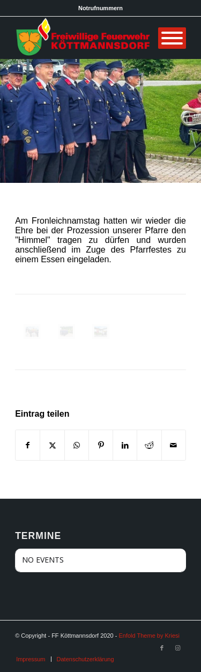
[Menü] (172, 38)
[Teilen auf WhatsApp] (76, 445)
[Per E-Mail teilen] (173, 445)
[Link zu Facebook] (162, 648)
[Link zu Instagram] (178, 648)
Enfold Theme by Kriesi (149, 635)
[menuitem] (30, 659)
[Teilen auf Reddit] (149, 445)
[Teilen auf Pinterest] (101, 445)
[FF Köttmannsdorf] (83, 37)
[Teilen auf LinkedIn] (125, 445)
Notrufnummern (100, 8)
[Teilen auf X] (52, 445)
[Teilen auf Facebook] (28, 445)
